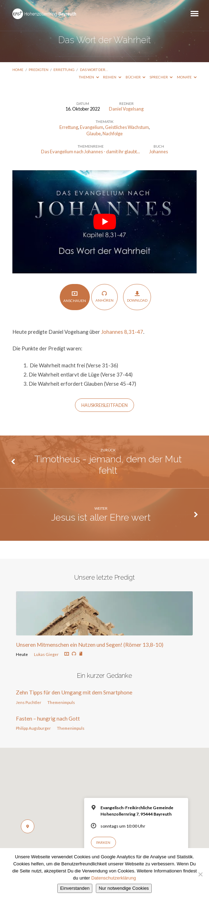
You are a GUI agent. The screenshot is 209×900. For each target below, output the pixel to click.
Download (137, 296)
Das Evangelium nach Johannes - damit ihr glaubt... (90, 151)
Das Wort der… (94, 69)
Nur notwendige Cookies (124, 888)
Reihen (112, 77)
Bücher (136, 77)
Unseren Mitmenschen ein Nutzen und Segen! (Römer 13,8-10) (89, 644)
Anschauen (74, 296)
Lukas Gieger (46, 654)
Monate (187, 77)
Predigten (38, 69)
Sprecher (161, 77)
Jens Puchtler (28, 702)
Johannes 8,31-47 (122, 331)
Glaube (93, 133)
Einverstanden (74, 888)
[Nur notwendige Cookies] (200, 874)
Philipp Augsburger (33, 728)
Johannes (158, 151)
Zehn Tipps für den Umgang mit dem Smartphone (74, 692)
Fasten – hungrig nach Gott (48, 718)
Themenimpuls (61, 702)
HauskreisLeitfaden (104, 405)
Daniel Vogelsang (126, 109)
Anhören (104, 296)
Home (17, 69)
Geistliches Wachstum (127, 127)
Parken (103, 842)
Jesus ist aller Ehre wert (101, 517)
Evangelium (91, 127)
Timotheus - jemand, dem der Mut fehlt (108, 465)
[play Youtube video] (104, 221)
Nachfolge (113, 133)
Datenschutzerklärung (113, 878)
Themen (89, 77)
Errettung (64, 69)
